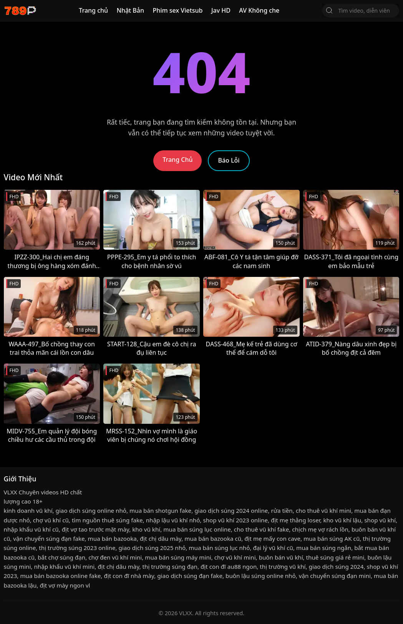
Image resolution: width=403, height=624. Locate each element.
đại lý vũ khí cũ (273, 548)
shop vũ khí (380, 520)
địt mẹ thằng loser (295, 520)
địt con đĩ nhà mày (129, 576)
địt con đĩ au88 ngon (229, 566)
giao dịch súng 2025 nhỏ (152, 548)
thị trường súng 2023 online (77, 548)
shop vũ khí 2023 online (235, 520)
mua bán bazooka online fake (60, 576)
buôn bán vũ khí (281, 557)
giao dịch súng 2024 (336, 566)
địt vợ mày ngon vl (65, 585)
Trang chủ (93, 10)
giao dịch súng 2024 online (231, 510)
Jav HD (221, 10)
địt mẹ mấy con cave (272, 538)
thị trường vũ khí (282, 566)
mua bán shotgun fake (160, 510)
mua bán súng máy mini (178, 557)
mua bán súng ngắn (323, 548)
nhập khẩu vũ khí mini (64, 566)
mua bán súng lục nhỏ (219, 548)
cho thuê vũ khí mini (323, 510)
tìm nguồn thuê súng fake (107, 520)
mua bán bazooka (112, 538)
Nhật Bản (130, 10)
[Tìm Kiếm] (329, 10)
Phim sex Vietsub (177, 10)
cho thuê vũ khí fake (261, 529)
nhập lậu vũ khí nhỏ (173, 520)
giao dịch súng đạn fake (189, 576)
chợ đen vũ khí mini (115, 557)
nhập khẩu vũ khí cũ (31, 529)
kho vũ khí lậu (342, 520)
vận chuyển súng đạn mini (335, 576)
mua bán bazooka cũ (212, 538)
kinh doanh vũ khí (28, 510)
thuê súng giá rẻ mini (335, 557)
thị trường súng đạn (170, 566)
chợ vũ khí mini (235, 557)
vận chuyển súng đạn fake (49, 538)
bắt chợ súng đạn (61, 557)
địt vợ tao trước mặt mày (95, 529)
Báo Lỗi (228, 160)
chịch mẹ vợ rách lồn (320, 529)
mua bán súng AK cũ (331, 538)
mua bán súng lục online (197, 529)
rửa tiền (281, 510)
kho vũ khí (146, 529)
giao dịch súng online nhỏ (91, 510)
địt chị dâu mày (160, 538)
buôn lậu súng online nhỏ (261, 576)
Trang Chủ (177, 159)
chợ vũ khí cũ (51, 520)
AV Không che (259, 10)
